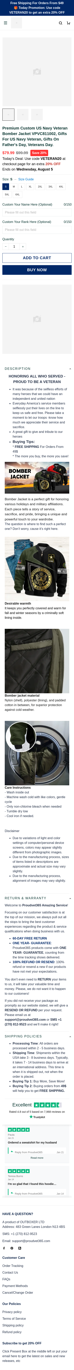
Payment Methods (15, 1286)
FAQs (6, 1279)
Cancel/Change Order (17, 1292)
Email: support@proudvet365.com (26, 1241)
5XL (7, 194)
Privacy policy (12, 1312)
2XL (40, 186)
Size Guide (26, 179)
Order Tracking (12, 1265)
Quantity (8, 239)
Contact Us (10, 1272)
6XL (17, 194)
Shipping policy (13, 1325)
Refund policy (12, 1332)
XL (30, 186)
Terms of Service (14, 1318)
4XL (61, 186)
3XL (51, 186)
